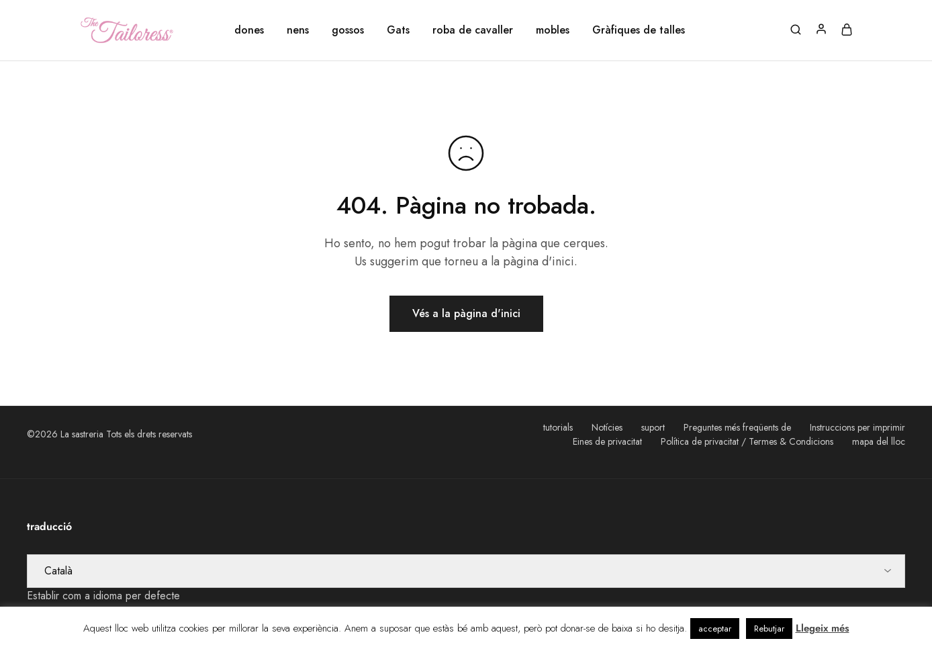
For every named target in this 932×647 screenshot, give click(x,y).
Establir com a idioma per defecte (103, 595)
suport (653, 427)
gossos (348, 30)
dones (249, 30)
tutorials (558, 427)
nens (298, 30)
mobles (552, 30)
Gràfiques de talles (638, 30)
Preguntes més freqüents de (737, 427)
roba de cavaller (472, 30)
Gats (398, 30)
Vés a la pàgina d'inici (466, 313)
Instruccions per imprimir (857, 427)
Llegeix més (822, 628)
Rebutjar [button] (769, 628)
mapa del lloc (878, 441)
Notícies (607, 427)
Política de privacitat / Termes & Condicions (747, 441)
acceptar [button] (714, 628)
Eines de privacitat (607, 441)
